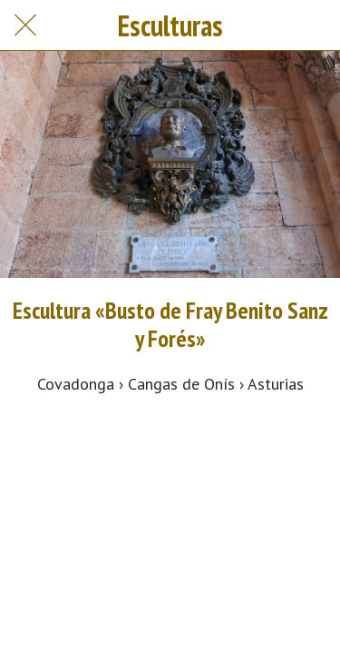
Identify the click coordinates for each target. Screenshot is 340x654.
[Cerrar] (25, 25)
